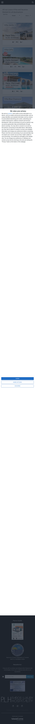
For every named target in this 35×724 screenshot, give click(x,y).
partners (10, 113)
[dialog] (17, 362)
